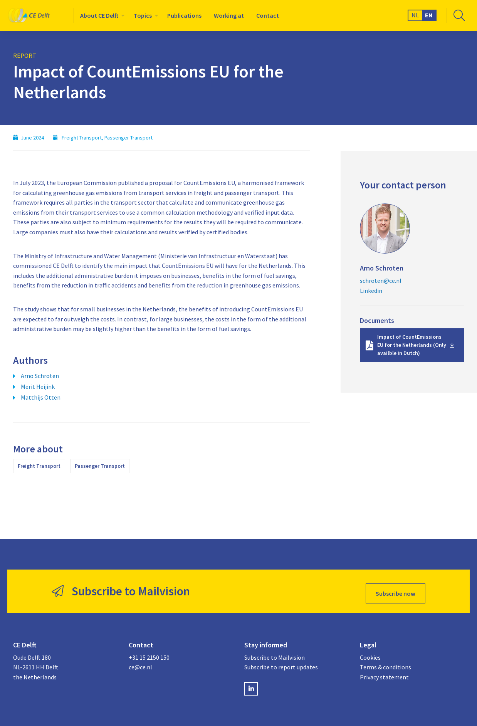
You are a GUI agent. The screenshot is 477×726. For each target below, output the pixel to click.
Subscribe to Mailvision (274, 653)
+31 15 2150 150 (149, 653)
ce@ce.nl (140, 663)
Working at (229, 15)
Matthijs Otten (40, 397)
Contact (267, 15)
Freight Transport (39, 465)
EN (429, 15)
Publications (184, 15)
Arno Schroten (40, 376)
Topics (143, 15)
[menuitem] (101, 15)
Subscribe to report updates (281, 663)
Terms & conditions (385, 663)
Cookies (370, 653)
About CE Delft (99, 15)
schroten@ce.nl (380, 280)
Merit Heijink (38, 386)
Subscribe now (395, 589)
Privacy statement (384, 673)
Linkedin (371, 290)
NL (415, 15)
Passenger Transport (100, 465)
